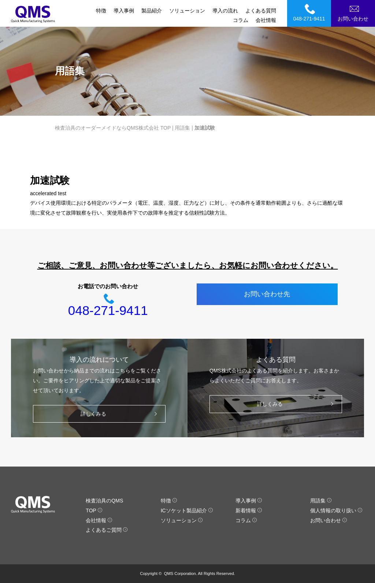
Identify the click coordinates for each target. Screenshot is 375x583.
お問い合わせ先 (267, 294)
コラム (240, 20)
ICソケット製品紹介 (187, 510)
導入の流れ (225, 11)
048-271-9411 (310, 12)
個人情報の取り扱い (336, 510)
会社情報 (266, 20)
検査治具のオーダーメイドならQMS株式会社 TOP (113, 128)
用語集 (182, 128)
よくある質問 (260, 11)
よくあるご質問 (107, 530)
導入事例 (124, 11)
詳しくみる (121, 414)
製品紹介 (151, 11)
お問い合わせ (354, 12)
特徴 (101, 11)
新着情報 (248, 510)
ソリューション (187, 11)
